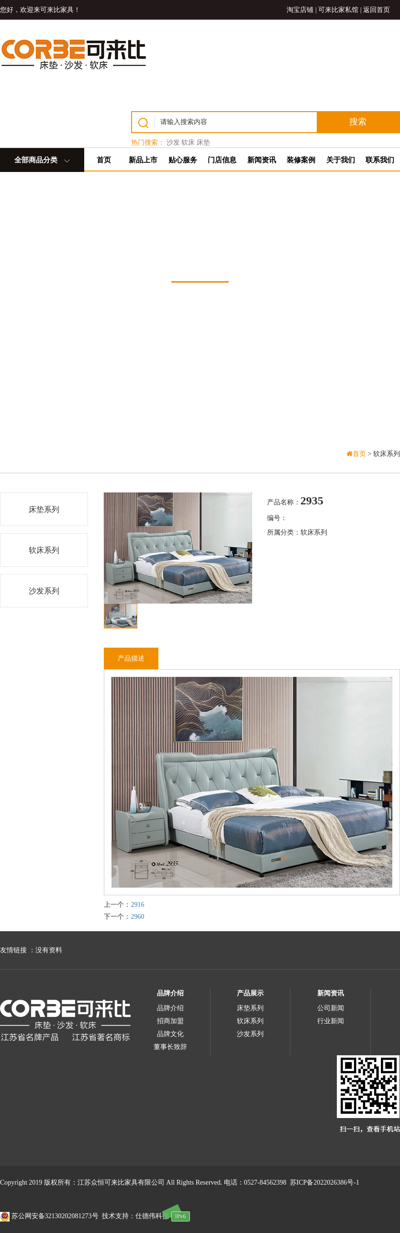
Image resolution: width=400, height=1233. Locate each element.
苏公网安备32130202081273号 (49, 1216)
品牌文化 (170, 1034)
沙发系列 (44, 591)
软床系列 (44, 550)
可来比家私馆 (338, 9)
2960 (137, 916)
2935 (311, 500)
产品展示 (250, 993)
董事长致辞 (170, 1046)
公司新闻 (330, 1008)
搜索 (358, 121)
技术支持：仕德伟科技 (135, 1216)
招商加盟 (170, 1021)
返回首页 (376, 9)
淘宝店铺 (300, 9)
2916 (137, 904)
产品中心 (200, 256)
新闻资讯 (330, 993)
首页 (357, 453)
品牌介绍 (170, 993)
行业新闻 (330, 1021)
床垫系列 (44, 509)
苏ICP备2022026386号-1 (324, 1182)
